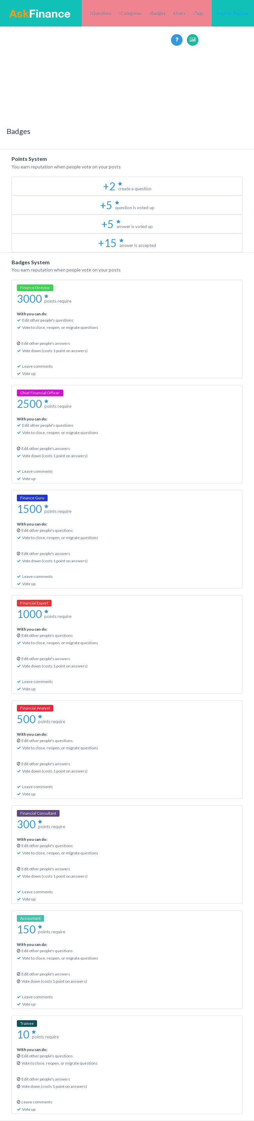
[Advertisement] (127, 92)
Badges (158, 13)
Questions (101, 13)
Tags (198, 13)
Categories (131, 13)
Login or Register (233, 13)
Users (179, 13)
